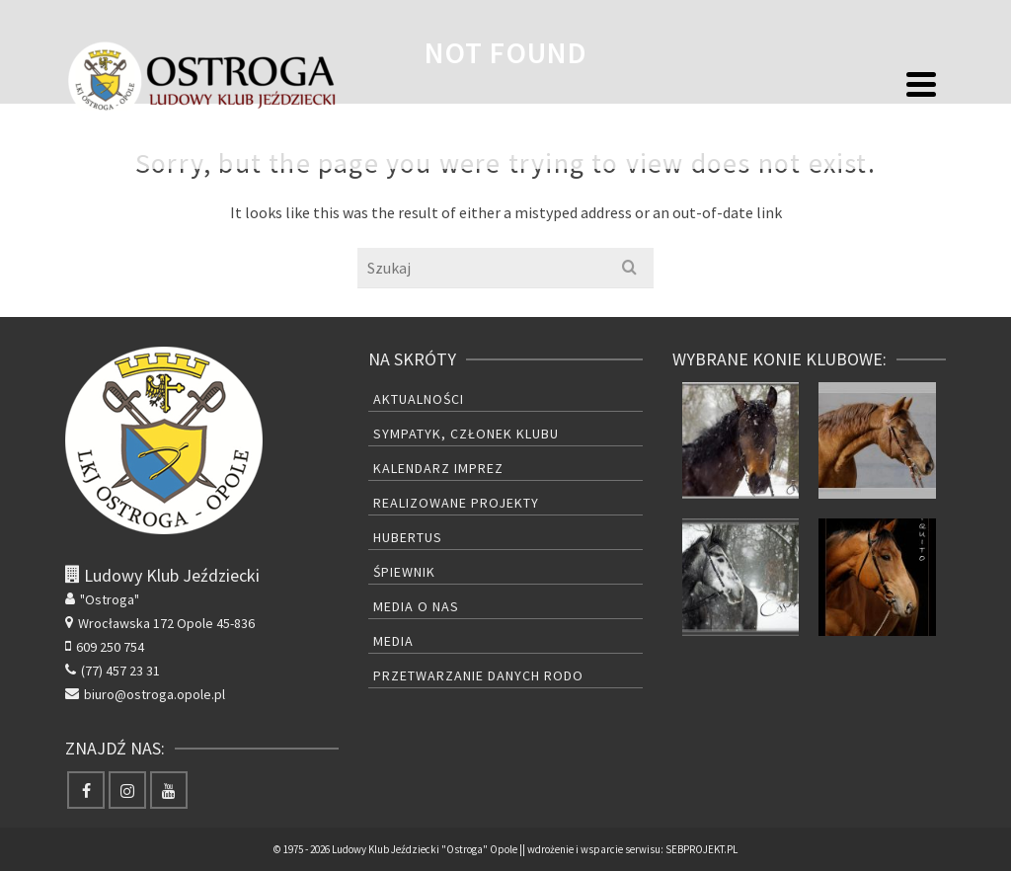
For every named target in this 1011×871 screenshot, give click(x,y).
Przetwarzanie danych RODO (478, 675)
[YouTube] (169, 790)
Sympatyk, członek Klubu (466, 433)
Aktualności (418, 399)
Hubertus (407, 537)
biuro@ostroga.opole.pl (145, 694)
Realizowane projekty (456, 503)
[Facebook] (86, 790)
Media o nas (416, 606)
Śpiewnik (404, 572)
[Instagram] (127, 790)
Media (393, 641)
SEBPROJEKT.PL (701, 849)
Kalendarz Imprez (438, 468)
